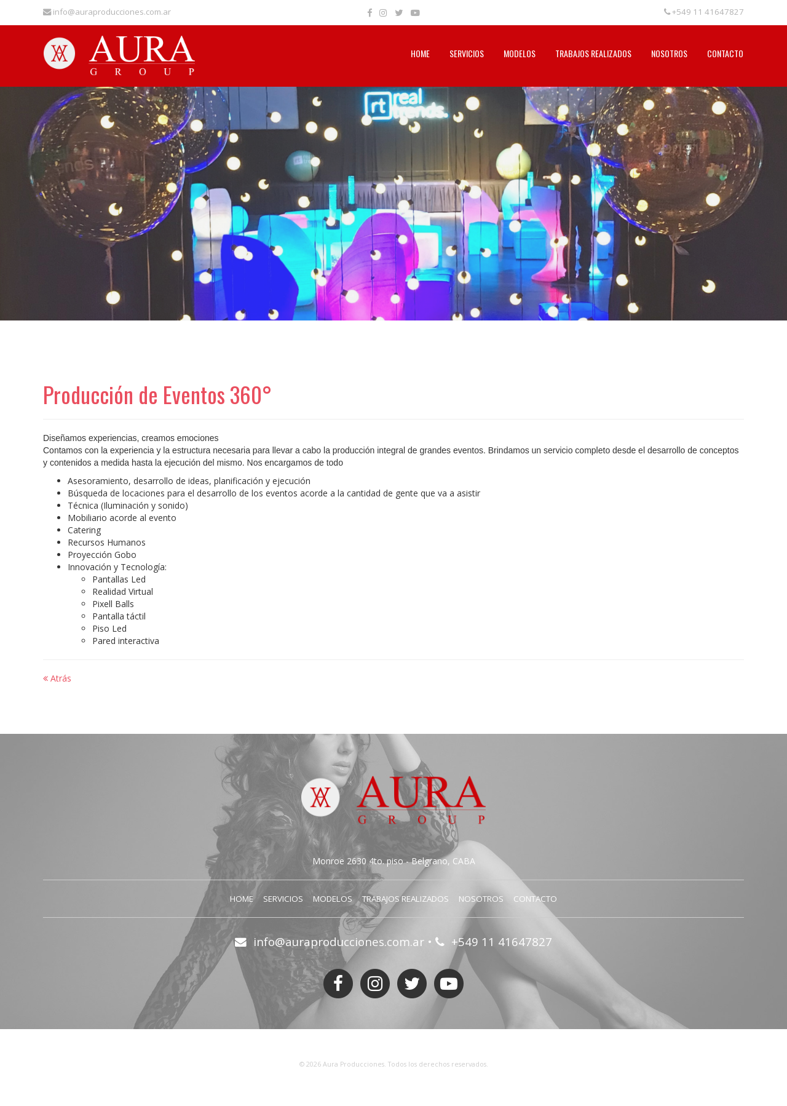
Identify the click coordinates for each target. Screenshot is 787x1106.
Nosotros (669, 53)
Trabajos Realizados (593, 53)
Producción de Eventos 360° (157, 394)
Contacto (725, 53)
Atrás (57, 678)
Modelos (520, 53)
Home (420, 53)
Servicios (466, 53)
